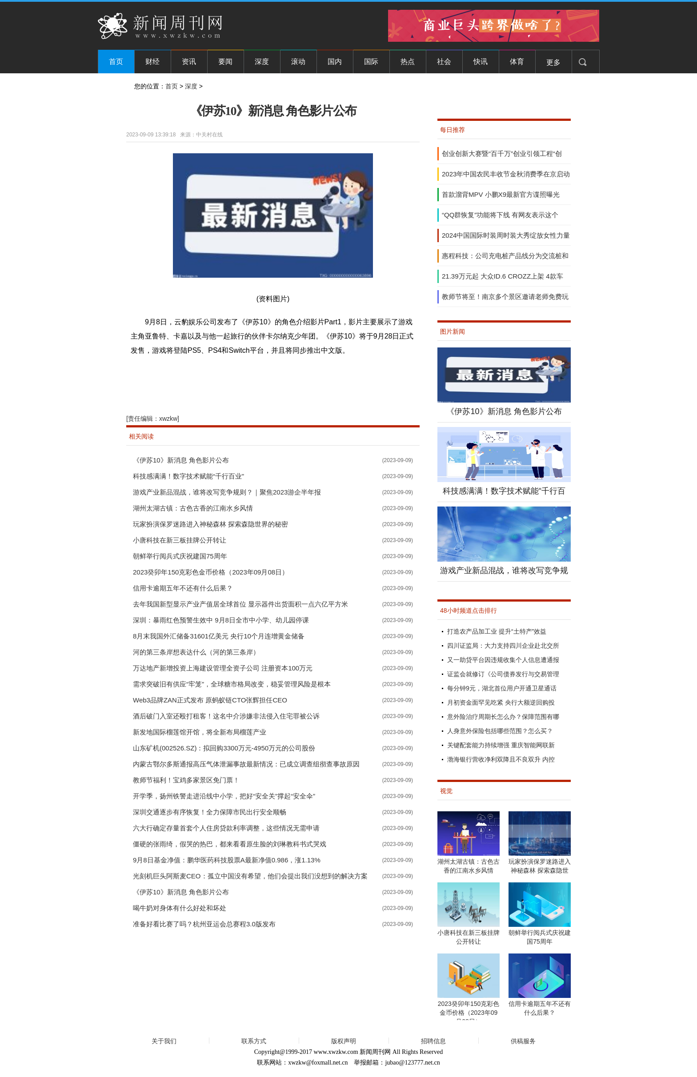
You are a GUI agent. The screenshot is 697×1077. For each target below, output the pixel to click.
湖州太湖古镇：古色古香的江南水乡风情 (193, 508)
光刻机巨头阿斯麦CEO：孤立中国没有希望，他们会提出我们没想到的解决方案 (250, 876)
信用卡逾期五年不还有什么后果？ (183, 588)
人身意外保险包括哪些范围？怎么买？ (500, 730)
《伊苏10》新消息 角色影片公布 (181, 460)
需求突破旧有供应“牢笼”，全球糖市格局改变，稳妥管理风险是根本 (232, 684)
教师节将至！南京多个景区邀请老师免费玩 (505, 296)
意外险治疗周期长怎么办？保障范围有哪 (503, 716)
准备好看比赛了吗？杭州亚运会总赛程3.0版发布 (204, 924)
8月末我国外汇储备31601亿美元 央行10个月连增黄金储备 (218, 636)
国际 (371, 61)
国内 (335, 61)
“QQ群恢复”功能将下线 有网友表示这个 (500, 215)
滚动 (298, 61)
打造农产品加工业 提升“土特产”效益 (496, 631)
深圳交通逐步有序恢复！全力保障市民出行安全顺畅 (209, 812)
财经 (152, 61)
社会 (444, 61)
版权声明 (343, 1041)
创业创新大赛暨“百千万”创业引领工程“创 (502, 153)
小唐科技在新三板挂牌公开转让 (179, 540)
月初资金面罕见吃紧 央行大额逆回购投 (501, 702)
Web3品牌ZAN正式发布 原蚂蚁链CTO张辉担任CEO (210, 700)
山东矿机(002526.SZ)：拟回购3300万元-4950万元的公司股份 (224, 748)
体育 (517, 61)
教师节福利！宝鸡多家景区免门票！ (186, 780)
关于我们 (164, 1041)
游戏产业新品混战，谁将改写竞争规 (504, 570)
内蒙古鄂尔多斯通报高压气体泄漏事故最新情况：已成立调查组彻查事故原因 (246, 764)
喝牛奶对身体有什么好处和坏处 (179, 908)
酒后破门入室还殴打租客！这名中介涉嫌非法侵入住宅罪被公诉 (226, 716)
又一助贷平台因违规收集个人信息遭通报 (503, 659)
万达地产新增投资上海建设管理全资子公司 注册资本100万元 (222, 668)
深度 (262, 61)
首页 (116, 61)
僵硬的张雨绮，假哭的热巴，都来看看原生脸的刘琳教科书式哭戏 (229, 844)
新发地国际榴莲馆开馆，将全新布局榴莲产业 (199, 732)
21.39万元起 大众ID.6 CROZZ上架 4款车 (502, 276)
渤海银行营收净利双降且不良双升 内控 (501, 759)
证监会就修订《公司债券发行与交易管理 (503, 674)
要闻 (225, 61)
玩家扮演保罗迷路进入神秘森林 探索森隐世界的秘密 (210, 524)
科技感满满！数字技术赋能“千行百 (504, 491)
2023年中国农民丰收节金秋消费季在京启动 (506, 174)
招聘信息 (433, 1041)
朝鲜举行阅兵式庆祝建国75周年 (180, 556)
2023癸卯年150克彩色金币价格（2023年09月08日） (210, 572)
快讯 (480, 61)
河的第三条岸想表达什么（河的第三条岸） (196, 652)
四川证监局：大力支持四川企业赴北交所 (503, 645)
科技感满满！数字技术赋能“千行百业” (188, 476)
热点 (408, 61)
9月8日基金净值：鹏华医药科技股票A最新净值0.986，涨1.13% (226, 860)
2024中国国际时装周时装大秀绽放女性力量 (506, 235)
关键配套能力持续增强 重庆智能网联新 (501, 745)
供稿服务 (523, 1041)
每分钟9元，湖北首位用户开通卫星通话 (502, 688)
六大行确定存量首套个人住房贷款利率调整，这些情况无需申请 (226, 828)
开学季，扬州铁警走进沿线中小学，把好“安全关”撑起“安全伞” (224, 796)
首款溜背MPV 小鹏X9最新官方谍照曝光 (501, 194)
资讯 (189, 61)
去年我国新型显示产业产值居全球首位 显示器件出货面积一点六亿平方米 (240, 604)
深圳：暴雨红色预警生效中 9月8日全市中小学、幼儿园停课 (221, 620)
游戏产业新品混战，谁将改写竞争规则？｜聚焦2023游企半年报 (227, 492)
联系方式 (253, 1041)
